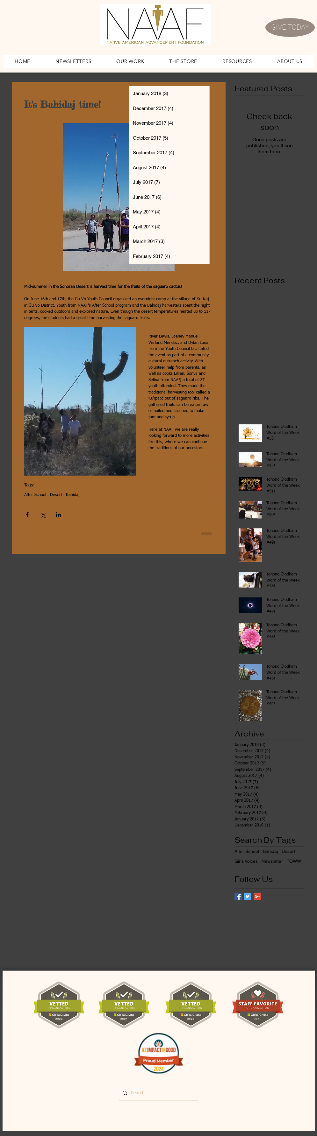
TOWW (294, 861)
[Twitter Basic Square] (247, 896)
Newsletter (272, 861)
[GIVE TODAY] (290, 27)
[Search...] (158, 1093)
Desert (56, 495)
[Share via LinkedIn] (58, 515)
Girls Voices (246, 861)
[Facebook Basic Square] (238, 896)
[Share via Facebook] (27, 515)
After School (35, 495)
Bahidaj (73, 495)
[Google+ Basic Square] (257, 896)
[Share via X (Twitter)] (43, 515)
